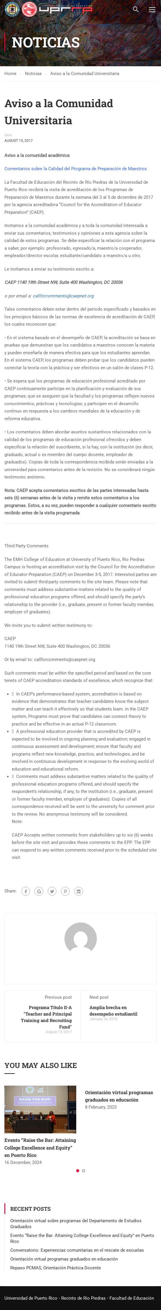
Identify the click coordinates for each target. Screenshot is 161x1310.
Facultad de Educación (131, 1298)
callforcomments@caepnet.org (63, 296)
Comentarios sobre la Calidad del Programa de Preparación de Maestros (75, 169)
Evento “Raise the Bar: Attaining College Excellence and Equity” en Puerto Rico (40, 1148)
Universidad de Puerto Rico (30, 1298)
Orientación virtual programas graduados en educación (64, 1259)
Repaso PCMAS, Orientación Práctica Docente (55, 1268)
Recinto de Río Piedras (83, 1298)
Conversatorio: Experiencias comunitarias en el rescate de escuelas (77, 1250)
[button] (77, 1171)
